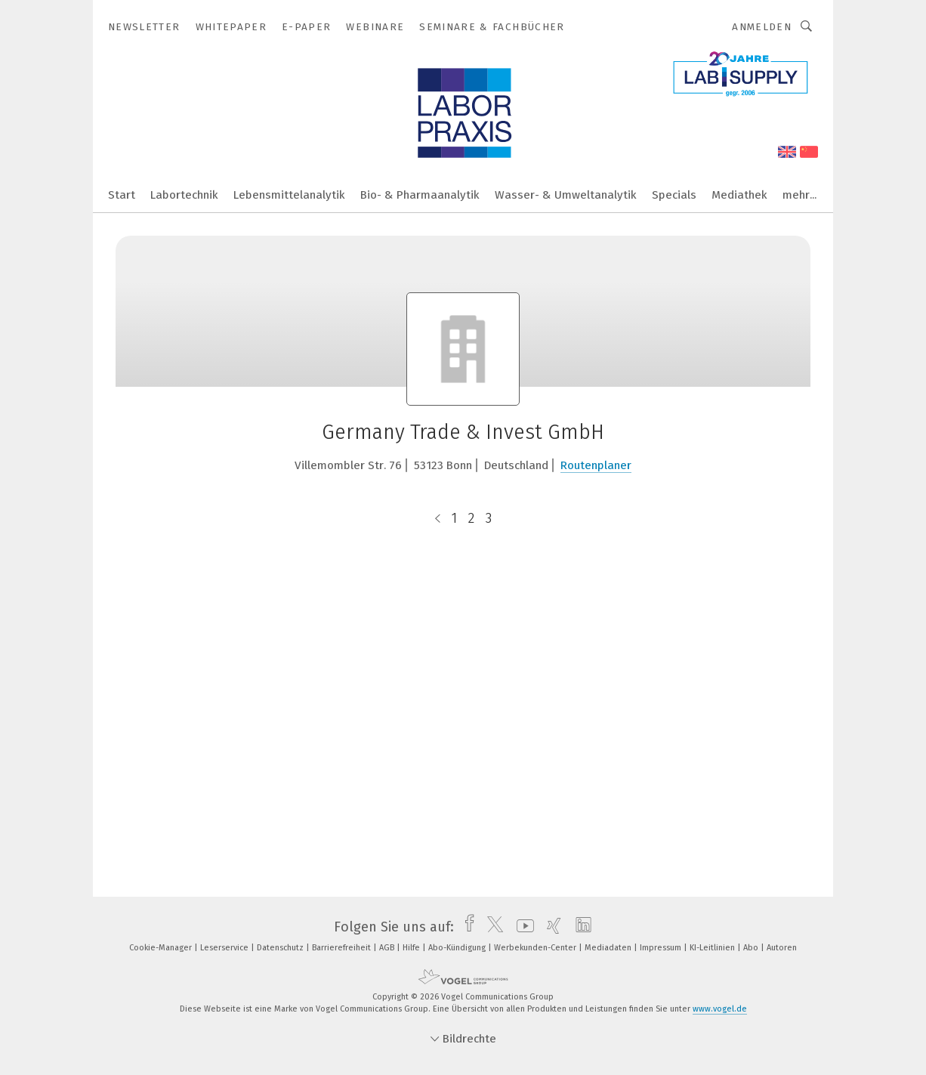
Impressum (662, 948)
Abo (752, 948)
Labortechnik (184, 195)
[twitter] (491, 927)
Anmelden (762, 26)
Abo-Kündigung (458, 948)
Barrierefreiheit (342, 948)
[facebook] (466, 927)
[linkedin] (579, 927)
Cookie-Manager (161, 948)
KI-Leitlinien (713, 948)
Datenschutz (281, 948)
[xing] (550, 927)
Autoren (782, 948)
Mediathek (739, 195)
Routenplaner (595, 465)
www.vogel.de (720, 1009)
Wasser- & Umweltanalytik (566, 195)
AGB (388, 948)
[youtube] (521, 927)
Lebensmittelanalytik (289, 195)
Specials (674, 195)
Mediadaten (609, 948)
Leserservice (225, 948)
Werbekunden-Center (536, 948)
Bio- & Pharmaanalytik (420, 195)
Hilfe (412, 948)
